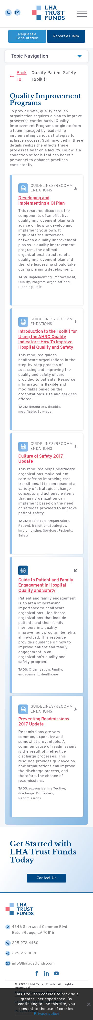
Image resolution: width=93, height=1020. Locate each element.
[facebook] (37, 975)
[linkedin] (47, 975)
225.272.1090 (21, 953)
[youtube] (56, 975)
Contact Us (46, 878)
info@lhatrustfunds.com (30, 964)
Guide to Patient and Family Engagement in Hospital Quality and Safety (45, 585)
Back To (18, 76)
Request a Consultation (27, 36)
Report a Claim (66, 36)
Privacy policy (46, 1014)
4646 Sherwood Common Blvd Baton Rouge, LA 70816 (36, 929)
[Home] (48, 13)
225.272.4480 (21, 943)
